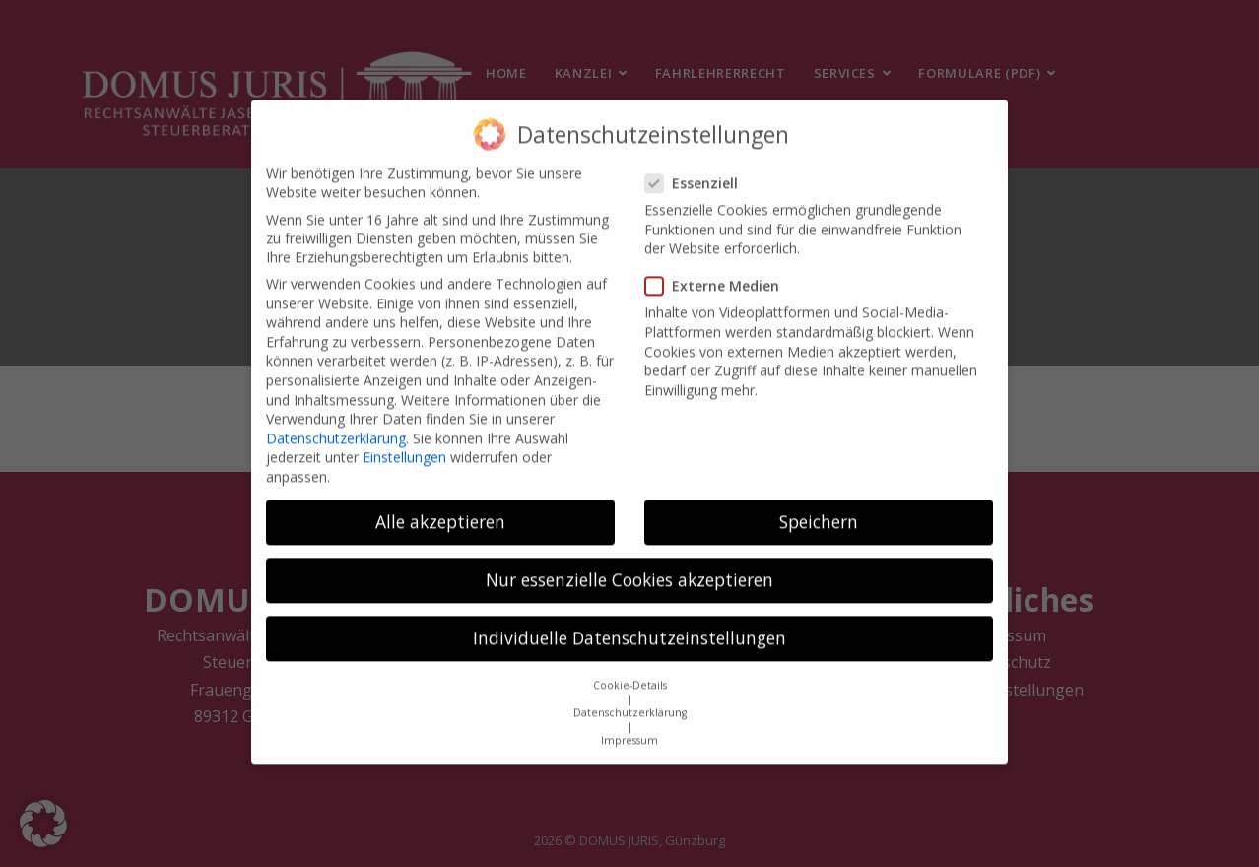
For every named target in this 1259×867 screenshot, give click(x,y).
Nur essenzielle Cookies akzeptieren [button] (629, 565)
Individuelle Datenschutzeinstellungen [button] (629, 623)
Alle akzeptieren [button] (440, 507)
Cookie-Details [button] (630, 670)
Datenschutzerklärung (336, 423)
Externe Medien (718, 271)
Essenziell (697, 169)
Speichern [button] (818, 507)
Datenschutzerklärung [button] (630, 697)
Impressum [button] (629, 725)
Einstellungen (404, 443)
